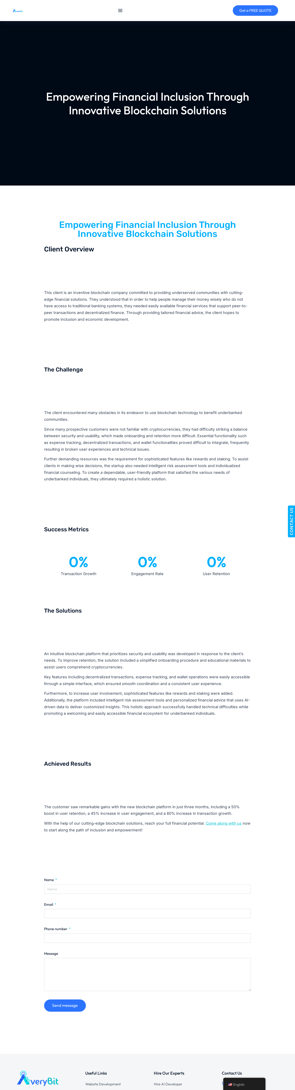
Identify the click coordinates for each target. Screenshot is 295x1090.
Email (49, 904)
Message (51, 953)
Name (49, 880)
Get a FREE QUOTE (255, 10)
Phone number (56, 929)
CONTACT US (291, 521)
